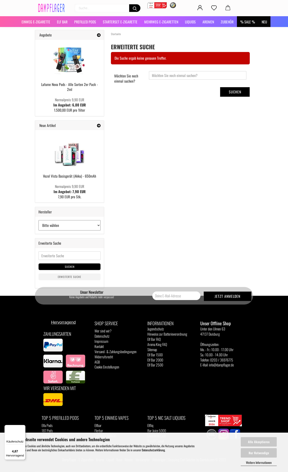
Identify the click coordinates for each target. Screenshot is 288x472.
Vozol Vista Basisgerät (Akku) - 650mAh (69, 176)
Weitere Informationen (259, 462)
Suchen (235, 92)
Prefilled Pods (85, 22)
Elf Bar (62, 22)
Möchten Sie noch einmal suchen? (126, 78)
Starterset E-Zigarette (120, 22)
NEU (264, 22)
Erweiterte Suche (69, 277)
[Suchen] (134, 8)
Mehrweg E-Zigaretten (161, 22)
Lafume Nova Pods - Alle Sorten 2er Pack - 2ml (69, 87)
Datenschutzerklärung (153, 450)
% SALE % (247, 22)
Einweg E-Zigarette (36, 22)
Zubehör (227, 22)
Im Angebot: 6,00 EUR (69, 102)
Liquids (190, 22)
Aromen (208, 22)
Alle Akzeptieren (259, 441)
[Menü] (22, 427)
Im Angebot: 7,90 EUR (70, 189)
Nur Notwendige (259, 452)
